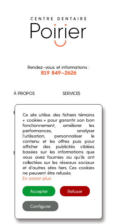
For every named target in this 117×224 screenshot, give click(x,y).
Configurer (40, 206)
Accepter (39, 191)
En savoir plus (36, 178)
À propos (24, 93)
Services (71, 93)
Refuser (74, 191)
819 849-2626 (59, 73)
